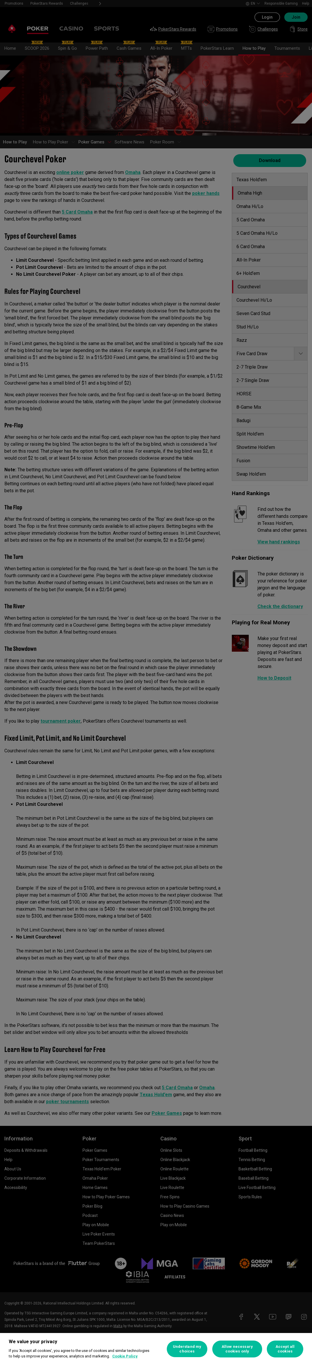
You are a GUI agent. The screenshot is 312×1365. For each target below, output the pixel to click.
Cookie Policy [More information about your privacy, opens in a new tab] (125, 1356)
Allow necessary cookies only (237, 1348)
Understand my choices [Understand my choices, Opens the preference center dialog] (187, 1348)
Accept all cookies (285, 1348)
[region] (156, 1349)
